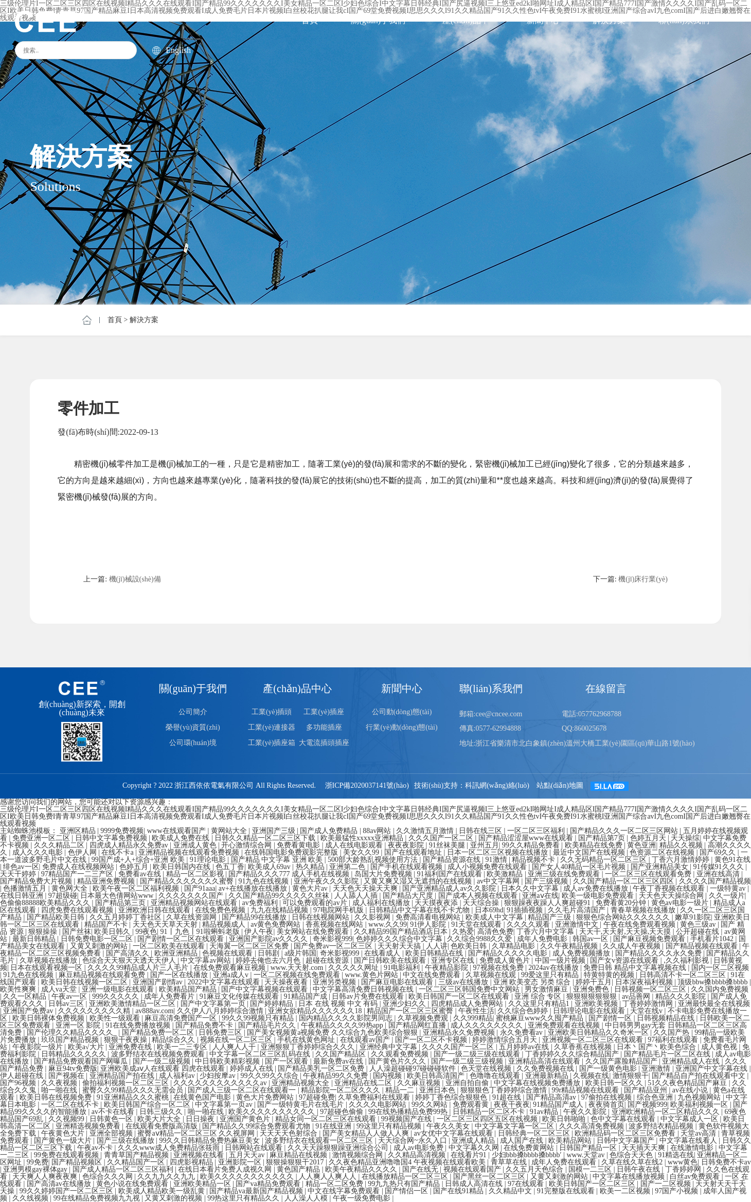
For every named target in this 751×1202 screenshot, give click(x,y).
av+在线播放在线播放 (254, 888)
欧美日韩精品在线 (435, 953)
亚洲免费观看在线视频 (565, 1025)
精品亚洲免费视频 (107, 881)
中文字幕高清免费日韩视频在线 (364, 989)
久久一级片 (727, 895)
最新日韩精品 (35, 939)
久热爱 (463, 931)
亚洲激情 (656, 1068)
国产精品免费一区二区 (159, 1032)
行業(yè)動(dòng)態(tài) (401, 727)
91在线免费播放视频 (138, 1025)
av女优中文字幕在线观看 (454, 1133)
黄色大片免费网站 (266, 1097)
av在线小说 (691, 1090)
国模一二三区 (591, 1169)
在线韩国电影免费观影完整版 (292, 852)
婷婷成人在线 (252, 1068)
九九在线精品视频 (280, 910)
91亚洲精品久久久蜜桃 (134, 1097)
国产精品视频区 (77, 1162)
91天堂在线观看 (477, 924)
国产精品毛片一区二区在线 (668, 1054)
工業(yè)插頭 (272, 712)
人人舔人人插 (357, 895)
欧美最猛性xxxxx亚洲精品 (362, 838)
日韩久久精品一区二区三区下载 (265, 838)
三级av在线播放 (464, 982)
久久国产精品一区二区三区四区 (624, 881)
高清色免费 (495, 931)
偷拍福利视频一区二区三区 (126, 1083)
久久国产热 (672, 1032)
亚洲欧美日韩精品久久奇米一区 (599, 1032)
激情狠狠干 (631, 1076)
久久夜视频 (60, 1083)
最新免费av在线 (339, 1061)
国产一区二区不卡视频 (432, 1040)
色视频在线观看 (228, 953)
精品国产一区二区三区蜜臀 (411, 1011)
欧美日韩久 (113, 931)
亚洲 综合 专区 (538, 996)
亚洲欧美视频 (597, 1003)
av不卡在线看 (114, 1112)
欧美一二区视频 (626, 1191)
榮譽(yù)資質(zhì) (193, 727)
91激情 (497, 859)
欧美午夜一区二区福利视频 (137, 888)
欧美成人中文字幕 (495, 917)
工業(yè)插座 (323, 712)
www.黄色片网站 (372, 975)
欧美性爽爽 (19, 989)
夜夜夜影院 (407, 845)
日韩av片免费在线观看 (368, 996)
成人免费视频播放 (582, 953)
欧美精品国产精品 (189, 989)
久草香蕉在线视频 (584, 1047)
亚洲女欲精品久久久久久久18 (316, 1011)
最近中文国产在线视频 (590, 852)
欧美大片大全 (160, 1119)
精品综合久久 (174, 1040)
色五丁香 (230, 867)
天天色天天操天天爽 (366, 888)
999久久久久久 (116, 996)
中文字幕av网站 (207, 960)
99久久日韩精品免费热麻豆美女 (210, 1140)
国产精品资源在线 (452, 859)
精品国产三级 (550, 917)
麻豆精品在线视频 (299, 1155)
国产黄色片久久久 (398, 1061)
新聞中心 (543, 20)
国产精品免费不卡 (205, 1025)
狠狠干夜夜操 (126, 1040)
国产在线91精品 (459, 1191)
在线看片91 (470, 1155)
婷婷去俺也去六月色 (269, 960)
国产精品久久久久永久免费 (659, 953)
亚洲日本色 (438, 1090)
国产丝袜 (76, 931)
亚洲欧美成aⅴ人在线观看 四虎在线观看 (163, 1068)
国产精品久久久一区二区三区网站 (625, 831)
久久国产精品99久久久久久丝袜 (279, 895)
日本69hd (489, 910)
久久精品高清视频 (418, 1155)
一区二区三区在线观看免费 (649, 874)
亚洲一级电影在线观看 (119, 989)
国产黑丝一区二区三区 (490, 1176)
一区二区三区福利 (537, 831)
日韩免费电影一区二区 (98, 939)
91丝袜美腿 (448, 845)
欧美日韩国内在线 (182, 867)
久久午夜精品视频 (570, 946)
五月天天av (247, 1155)
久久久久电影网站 (378, 1104)
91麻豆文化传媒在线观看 (240, 996)
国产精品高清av (552, 1097)
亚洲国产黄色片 (246, 1119)
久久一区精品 (25, 996)
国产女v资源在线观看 (625, 960)
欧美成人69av (270, 867)
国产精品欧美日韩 (56, 917)
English (171, 50)
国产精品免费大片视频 (37, 881)
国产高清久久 (128, 953)
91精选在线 (676, 1155)
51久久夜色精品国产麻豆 (688, 1083)
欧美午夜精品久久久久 (362, 1169)
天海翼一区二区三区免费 (250, 946)
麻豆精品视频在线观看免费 (103, 975)
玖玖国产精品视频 (71, 1040)
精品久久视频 (682, 845)
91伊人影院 (429, 924)
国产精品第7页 (602, 838)
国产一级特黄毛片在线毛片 (301, 1104)
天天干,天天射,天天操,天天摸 (626, 931)
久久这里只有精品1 (539, 1003)
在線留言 (606, 688)
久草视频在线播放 (49, 960)
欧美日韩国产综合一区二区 (148, 1104)
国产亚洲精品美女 (660, 867)
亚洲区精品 (79, 831)
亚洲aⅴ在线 (540, 895)
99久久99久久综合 (270, 1076)
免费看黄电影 (299, 845)
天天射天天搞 (400, 946)
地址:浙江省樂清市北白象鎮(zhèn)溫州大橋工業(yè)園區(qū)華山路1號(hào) (577, 743)
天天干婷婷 (19, 874)
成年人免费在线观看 (564, 1162)
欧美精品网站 (571, 1140)
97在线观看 (527, 1184)
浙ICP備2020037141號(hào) (367, 785)
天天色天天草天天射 (166, 924)
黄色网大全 (70, 888)
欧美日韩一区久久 (615, 1083)
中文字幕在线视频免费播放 (538, 1083)
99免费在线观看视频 (67, 1155)
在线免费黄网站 (530, 1148)
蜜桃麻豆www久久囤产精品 (540, 1018)
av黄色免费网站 (276, 924)
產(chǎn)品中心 (465, 28)
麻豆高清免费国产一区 (182, 1018)
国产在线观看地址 (414, 852)
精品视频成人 (224, 924)
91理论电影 (209, 859)
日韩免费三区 (221, 1032)
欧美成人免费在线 (181, 838)
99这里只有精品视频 (389, 1126)
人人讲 (437, 946)
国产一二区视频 (666, 1184)
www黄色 (683, 1162)
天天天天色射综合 (289, 1133)
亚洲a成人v (232, 975)
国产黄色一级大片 (64, 1140)
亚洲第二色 (348, 867)
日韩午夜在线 (639, 1169)
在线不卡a (118, 852)
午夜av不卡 (96, 1148)
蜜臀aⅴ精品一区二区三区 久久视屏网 (196, 1133)
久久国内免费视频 (719, 989)
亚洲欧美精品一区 (203, 1184)
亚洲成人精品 (474, 1140)
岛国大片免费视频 (384, 874)
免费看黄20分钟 (622, 903)
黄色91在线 (732, 859)
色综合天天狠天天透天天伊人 (130, 960)
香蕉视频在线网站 (335, 924)
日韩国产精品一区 (589, 1148)
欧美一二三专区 (183, 1047)
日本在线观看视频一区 (47, 967)
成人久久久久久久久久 (488, 1025)
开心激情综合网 (247, 845)
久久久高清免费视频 (592, 1126)
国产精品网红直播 (418, 1025)
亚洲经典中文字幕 (389, 1047)
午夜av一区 (70, 996)
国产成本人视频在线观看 (479, 895)
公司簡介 (192, 712)
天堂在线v (647, 1011)
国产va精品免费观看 (269, 1184)
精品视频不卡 (534, 859)
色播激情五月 (25, 888)
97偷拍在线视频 (607, 1097)
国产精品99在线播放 (255, 917)
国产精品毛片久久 (268, 1025)
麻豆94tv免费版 (72, 1068)
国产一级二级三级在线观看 (478, 1054)
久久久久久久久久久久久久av (221, 1083)
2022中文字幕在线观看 (225, 982)
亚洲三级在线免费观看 (565, 874)
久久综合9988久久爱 (480, 939)
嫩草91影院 (693, 917)
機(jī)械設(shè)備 (135, 579)
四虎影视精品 (192, 1162)
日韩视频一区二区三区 (651, 989)
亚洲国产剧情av (159, 982)
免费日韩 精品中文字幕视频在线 (635, 967)
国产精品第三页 (121, 903)
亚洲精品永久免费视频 (460, 1032)
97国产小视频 (677, 1191)
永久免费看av (522, 1032)
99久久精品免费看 (532, 845)
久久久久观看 (529, 924)
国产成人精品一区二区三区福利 (124, 1169)
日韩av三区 (67, 1003)
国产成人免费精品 (330, 831)
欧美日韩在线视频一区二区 (85, 982)
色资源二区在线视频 (663, 852)
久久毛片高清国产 (577, 910)
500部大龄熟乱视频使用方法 (374, 859)
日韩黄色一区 (112, 1119)
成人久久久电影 (38, 852)
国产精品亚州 (646, 1090)
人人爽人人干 (235, 1047)
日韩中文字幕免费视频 (112, 838)
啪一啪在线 (60, 1090)
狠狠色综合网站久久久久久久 (624, 917)
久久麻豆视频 (419, 1083)
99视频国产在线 (407, 1119)
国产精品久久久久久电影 (508, 953)
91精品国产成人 (559, 1104)
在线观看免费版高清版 (163, 1126)
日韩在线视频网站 (321, 917)
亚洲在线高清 (719, 874)
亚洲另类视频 (335, 982)
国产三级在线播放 (126, 1140)
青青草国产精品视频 (137, 1155)
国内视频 (388, 1076)
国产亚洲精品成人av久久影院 (449, 888)
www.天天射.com (298, 967)
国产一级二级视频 (162, 1061)
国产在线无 (421, 1169)
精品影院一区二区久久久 (341, 1090)
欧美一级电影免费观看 (599, 895)
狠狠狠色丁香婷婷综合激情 (504, 1090)
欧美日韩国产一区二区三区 (593, 1184)
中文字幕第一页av (224, 1104)
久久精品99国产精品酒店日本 (402, 931)
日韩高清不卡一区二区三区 (683, 975)
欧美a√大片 (86, 1047)
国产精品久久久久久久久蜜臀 (188, 881)
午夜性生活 (476, 1011)
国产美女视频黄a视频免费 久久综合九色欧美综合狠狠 (333, 1032)
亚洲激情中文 (577, 924)
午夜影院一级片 (38, 1047)
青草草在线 (510, 1162)
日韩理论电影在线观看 (590, 1011)
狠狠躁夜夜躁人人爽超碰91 (548, 903)
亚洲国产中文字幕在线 (712, 1068)
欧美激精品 (506, 874)
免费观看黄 (472, 1104)
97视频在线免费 (499, 967)
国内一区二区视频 (720, 967)
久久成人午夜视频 (633, 946)
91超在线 (507, 1097)
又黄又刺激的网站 (100, 946)
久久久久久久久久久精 (95, 1011)
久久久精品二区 (60, 845)
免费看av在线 (140, 874)
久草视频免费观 (424, 1018)
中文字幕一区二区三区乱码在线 (260, 1054)
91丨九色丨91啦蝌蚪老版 (201, 931)
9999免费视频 (122, 831)
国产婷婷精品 (272, 1003)
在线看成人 (383, 953)
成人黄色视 (720, 1047)
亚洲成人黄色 (196, 845)
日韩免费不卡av (726, 1162)
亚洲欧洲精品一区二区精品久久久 (667, 1112)
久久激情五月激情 (426, 831)
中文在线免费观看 (432, 975)
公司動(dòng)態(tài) (402, 712)
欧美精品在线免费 (594, 845)
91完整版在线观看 (567, 1191)
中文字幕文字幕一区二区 (515, 1126)
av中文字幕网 (499, 881)
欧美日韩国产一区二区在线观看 (459, 996)
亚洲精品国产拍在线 (123, 1076)
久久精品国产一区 (137, 1162)
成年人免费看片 (170, 996)
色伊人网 (83, 852)
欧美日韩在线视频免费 (57, 1097)
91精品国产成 (306, 996)
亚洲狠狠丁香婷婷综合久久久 (308, 1047)
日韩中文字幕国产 (626, 1140)
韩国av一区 (591, 939)
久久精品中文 (511, 1191)
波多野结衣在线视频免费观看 (159, 1054)
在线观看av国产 (366, 1040)
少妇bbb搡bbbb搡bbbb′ (528, 1155)
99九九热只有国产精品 (405, 1184)
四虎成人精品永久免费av (130, 845)
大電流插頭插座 (324, 743)
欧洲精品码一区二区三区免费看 (626, 1133)
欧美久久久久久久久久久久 (272, 1112)
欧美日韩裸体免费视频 (49, 1018)
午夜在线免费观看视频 (640, 924)
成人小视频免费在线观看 (488, 867)
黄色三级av (699, 924)
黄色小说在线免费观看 (133, 1184)
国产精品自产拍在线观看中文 (699, 1076)
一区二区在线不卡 (71, 1104)
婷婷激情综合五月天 (505, 1040)
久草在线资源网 (192, 917)
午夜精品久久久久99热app (343, 1025)
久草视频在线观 (492, 975)
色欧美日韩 (470, 946)
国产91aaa (200, 888)
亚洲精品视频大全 (301, 1083)
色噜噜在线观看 (496, 1076)
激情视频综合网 (358, 1155)
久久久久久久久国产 (191, 895)
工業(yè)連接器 (272, 727)
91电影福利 (403, 967)
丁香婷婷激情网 (648, 1003)
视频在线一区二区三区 (237, 1040)
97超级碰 (62, 895)
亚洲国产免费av (29, 1011)
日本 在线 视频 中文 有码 (339, 1003)
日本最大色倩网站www (117, 895)
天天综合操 (482, 903)
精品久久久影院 (681, 996)
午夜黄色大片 (63, 1133)
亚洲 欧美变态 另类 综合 (533, 982)
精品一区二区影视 (196, 874)
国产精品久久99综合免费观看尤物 (257, 1126)
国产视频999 (647, 1104)
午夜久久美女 (449, 1126)
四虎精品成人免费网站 (468, 1003)
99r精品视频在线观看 (586, 1090)
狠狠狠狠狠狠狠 (592, 996)
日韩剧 (269, 953)
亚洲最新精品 (547, 1076)
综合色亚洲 (656, 1097)
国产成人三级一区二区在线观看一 (243, 1090)
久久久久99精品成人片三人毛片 (138, 967)
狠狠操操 (43, 931)
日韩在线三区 (481, 831)
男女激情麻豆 (547, 989)
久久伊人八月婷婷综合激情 (221, 1011)
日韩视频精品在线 (666, 1018)
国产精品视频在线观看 (703, 946)
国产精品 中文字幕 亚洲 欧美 (278, 859)
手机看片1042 (713, 939)
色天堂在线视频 (487, 1068)
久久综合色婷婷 (523, 1011)
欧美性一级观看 (116, 1018)
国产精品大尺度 (409, 895)
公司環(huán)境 (193, 743)
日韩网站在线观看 (254, 1148)
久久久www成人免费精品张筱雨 (170, 1148)
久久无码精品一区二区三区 (604, 859)
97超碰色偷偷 (342, 1112)
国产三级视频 (547, 881)
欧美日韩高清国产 (437, 1076)
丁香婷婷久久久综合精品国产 (573, 1054)
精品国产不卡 (107, 924)
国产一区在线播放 (180, 975)
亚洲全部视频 (112, 1133)
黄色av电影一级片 (680, 903)
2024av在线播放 (554, 967)
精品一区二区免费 (335, 1184)
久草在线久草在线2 (633, 1162)
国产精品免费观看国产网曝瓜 (82, 1061)
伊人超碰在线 (22, 1076)
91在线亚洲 (334, 1126)
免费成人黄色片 (505, 960)
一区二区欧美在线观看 (170, 946)
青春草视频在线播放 (644, 910)
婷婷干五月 (594, 982)
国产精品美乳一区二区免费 (322, 1068)
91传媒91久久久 (719, 867)
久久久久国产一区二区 (459, 1047)
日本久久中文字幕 (531, 888)
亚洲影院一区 (240, 1162)
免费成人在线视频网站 (79, 867)
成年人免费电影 (543, 939)
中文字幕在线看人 (689, 1140)
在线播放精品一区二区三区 (406, 1176)
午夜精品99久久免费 (336, 1076)
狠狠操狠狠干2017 (296, 1162)
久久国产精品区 (341, 1054)
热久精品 (311, 867)
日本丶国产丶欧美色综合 (657, 1047)
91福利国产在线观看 (450, 874)
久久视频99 (67, 1119)
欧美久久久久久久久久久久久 (248, 1176)
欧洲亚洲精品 (177, 953)
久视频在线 (591, 1076)
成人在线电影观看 (355, 845)
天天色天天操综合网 (672, 895)
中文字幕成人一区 (690, 1119)
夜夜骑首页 (606, 1104)
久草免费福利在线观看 (375, 1097)
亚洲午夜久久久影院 (327, 881)
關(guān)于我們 (378, 20)
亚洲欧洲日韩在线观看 (155, 910)
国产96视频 (19, 1083)
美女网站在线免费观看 (314, 931)
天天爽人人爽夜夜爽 (45, 1176)
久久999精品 (473, 1018)
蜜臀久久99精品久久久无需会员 (133, 1090)
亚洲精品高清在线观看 (545, 1061)
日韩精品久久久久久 (74, 1054)
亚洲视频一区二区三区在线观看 (593, 1040)
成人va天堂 (60, 989)
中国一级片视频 (561, 960)
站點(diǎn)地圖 (560, 785)
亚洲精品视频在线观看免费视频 (189, 852)
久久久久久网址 (354, 967)
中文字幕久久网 (475, 1148)
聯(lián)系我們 (683, 20)
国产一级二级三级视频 (468, 1061)
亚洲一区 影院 (79, 1025)
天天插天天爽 (644, 1148)
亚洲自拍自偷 (468, 1083)
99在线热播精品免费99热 (409, 1112)
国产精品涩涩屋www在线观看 (526, 838)
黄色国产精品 (299, 1169)
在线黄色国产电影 (203, 1097)
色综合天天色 (632, 1155)
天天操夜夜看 (287, 982)
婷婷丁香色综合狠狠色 (452, 1097)
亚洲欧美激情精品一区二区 (133, 1003)
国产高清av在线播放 (60, 1184)
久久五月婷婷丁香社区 (127, 917)
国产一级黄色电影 (609, 1068)
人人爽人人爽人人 (329, 1176)
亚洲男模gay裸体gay (36, 1169)
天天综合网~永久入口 (413, 1140)
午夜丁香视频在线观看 (670, 888)
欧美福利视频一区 (700, 1104)
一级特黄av (728, 888)
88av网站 (378, 831)
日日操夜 (201, 1119)
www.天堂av (586, 1155)
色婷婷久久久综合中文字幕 (400, 939)
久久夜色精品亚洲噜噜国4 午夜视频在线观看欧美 (408, 1162)
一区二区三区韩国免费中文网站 (470, 989)
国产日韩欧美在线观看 (391, 960)
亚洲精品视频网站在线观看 (195, 903)
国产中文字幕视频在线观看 (265, 989)
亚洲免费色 (592, 989)
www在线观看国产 (177, 831)
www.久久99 (387, 924)
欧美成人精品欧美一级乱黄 (162, 1191)
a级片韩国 (300, 953)
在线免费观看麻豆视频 (230, 967)
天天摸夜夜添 (437, 903)
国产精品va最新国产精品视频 (257, 1191)
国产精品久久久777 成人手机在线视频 (289, 874)
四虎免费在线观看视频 (78, 910)
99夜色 (146, 931)
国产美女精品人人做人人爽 (367, 1133)
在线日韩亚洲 (22, 895)
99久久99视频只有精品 (259, 1018)
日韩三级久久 (162, 1112)
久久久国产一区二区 (441, 838)
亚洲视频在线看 (199, 1155)
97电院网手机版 (339, 910)
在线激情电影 (693, 1148)
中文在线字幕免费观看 (345, 1191)
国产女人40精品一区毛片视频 (580, 867)
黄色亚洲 (641, 845)
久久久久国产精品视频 (715, 881)
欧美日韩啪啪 (564, 1119)
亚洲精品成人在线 (692, 1061)
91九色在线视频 (264, 881)
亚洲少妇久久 (405, 1003)
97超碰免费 (317, 1097)
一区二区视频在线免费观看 (298, 975)
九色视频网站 (700, 1097)
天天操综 (685, 838)
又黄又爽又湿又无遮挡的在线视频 (419, 881)
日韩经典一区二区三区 (535, 1133)
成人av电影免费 (419, 1148)
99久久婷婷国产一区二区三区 (67, 1191)
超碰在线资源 (328, 960)
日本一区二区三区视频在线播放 (498, 852)
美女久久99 (362, 852)
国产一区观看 (287, 1061)
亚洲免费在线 (131, 1047)
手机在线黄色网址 (307, 1040)
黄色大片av (311, 888)
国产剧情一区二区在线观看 (181, 939)
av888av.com (154, 1011)
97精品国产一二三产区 (78, 874)
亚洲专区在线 (453, 960)
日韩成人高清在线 (475, 1184)
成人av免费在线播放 (596, 888)
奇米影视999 (332, 939)
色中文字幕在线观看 (624, 1119)
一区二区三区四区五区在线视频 (488, 1119)
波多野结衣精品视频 (662, 1126)
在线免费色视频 (221, 910)
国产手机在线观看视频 (407, 867)
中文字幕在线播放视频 (630, 1176)
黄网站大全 (230, 831)
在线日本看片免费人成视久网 (226, 1169)
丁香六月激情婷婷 (681, 859)
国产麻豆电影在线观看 (398, 982)
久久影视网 (373, 917)
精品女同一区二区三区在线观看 (326, 1119)
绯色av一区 (21, 867)
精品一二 (400, 1090)
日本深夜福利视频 (645, 982)
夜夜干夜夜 (512, 1104)
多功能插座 (324, 727)
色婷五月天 (649, 838)
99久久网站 (431, 1104)
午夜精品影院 (447, 967)
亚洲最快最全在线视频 (714, 1003)
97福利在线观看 (674, 1040)
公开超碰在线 (698, 931)
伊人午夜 (258, 931)
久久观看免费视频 (401, 1054)
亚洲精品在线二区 (364, 1083)
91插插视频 (526, 910)
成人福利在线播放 (382, 903)
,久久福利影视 (687, 960)
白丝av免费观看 (696, 1176)
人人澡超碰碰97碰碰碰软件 (413, 1068)
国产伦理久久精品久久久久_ (73, 1032)
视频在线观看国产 (473, 1169)
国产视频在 (67, 1076)
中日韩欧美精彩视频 (228, 1061)
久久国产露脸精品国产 (622, 1061)
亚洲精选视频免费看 (89, 1126)
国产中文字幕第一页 (214, 1003)
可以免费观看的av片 (315, 903)
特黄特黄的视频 (610, 975)
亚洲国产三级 (274, 831)
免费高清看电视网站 (429, 917)
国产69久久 (719, 852)
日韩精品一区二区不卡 (490, 1112)
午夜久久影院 (586, 1112)
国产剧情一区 (611, 1018)
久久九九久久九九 (167, 1176)
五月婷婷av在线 (525, 1047)
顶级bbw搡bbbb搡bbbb (713, 982)
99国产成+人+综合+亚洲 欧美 (139, 859)
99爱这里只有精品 (551, 975)
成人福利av (177, 1076)
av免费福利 (260, 903)
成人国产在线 (522, 1140)
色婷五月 (134, 867)
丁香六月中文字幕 (546, 931)
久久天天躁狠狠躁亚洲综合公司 (339, 1148)
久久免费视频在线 (546, 1068)
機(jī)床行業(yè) (643, 579)
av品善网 (637, 996)
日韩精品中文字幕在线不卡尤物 (420, 910)
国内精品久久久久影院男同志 (347, 1018)
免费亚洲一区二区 (42, 838)
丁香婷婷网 (684, 1169)
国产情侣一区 (407, 1191)
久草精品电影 (514, 946)
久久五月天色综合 (535, 1169)
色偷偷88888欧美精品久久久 (46, 903)
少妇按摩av (218, 1076)
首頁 (309, 20)
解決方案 (609, 20)
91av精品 (545, 1112)
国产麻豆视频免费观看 (650, 939)
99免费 (37, 1162)
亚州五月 (484, 845)
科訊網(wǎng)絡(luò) (497, 785)
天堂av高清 (699, 1133)
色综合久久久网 (108, 1176)
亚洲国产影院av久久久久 (269, 939)
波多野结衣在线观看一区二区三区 (320, 1140)
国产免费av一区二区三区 (334, 946)
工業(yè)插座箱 (272, 743)
